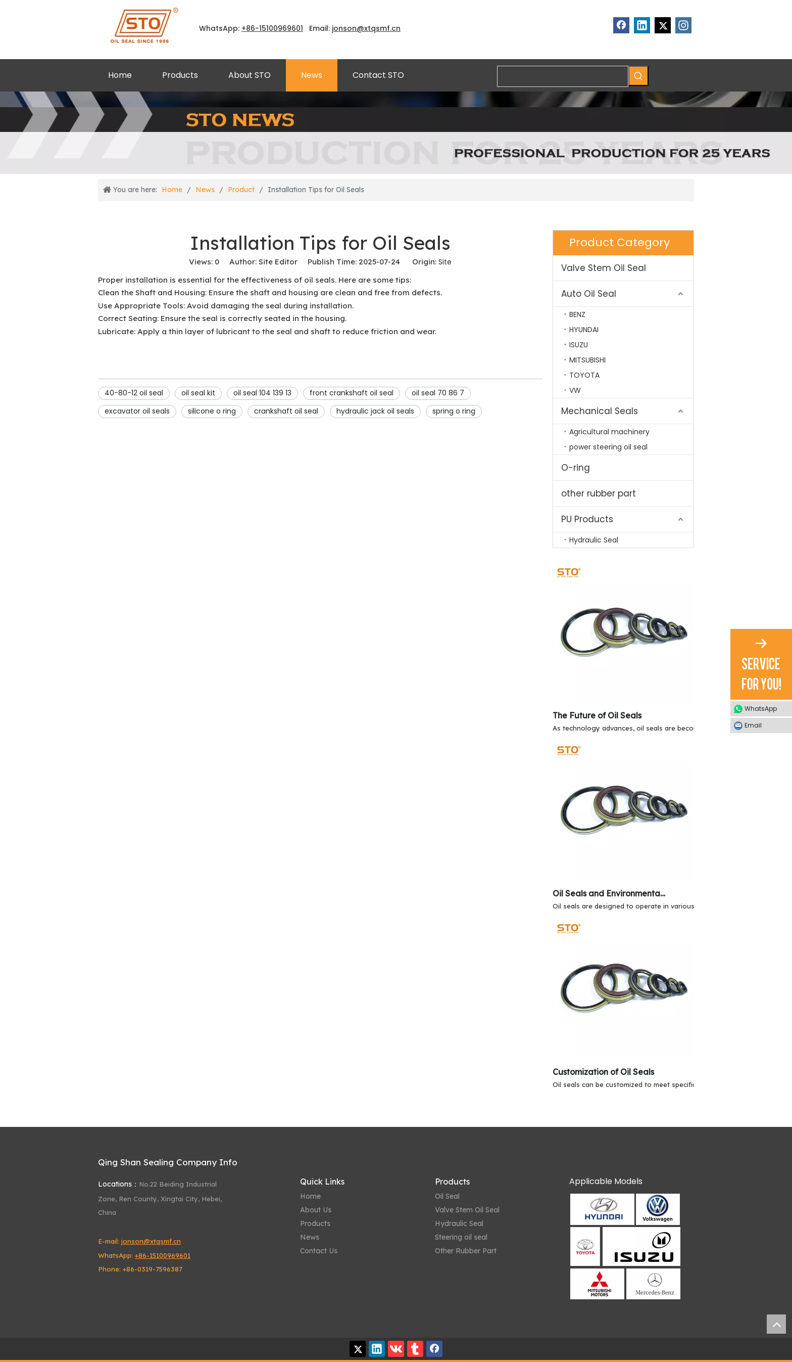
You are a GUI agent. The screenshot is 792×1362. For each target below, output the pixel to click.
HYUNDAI (584, 330)
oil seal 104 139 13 (262, 393)
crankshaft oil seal (286, 411)
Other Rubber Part (466, 1250)
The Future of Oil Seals (597, 715)
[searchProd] (562, 76)
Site (445, 262)
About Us (315, 1209)
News (309, 1237)
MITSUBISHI (587, 360)
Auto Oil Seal (588, 294)
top (776, 1324)
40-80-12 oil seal (134, 393)
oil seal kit (198, 393)
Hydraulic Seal (593, 540)
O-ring (575, 468)
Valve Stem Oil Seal (603, 268)
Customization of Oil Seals (603, 1072)
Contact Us (318, 1250)
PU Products (587, 519)
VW (575, 390)
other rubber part (598, 493)
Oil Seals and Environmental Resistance (610, 893)
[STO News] (396, 133)
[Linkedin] (642, 25)
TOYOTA (584, 375)
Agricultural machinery (609, 432)
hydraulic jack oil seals (375, 411)
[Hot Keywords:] (638, 76)
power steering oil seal (608, 447)
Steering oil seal (461, 1237)
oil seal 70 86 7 (438, 393)
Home (310, 1196)
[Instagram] (683, 25)
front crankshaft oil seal (351, 393)
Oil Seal (447, 1196)
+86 (248, 28)
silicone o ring (212, 411)
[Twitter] (663, 25)
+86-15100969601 (162, 1255)
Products (315, 1223)
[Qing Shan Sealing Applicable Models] (625, 1246)
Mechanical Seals (599, 411)
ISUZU (578, 345)
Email (753, 725)
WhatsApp (761, 708)
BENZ (577, 314)
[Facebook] (621, 25)
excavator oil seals (137, 411)
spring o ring (453, 411)
